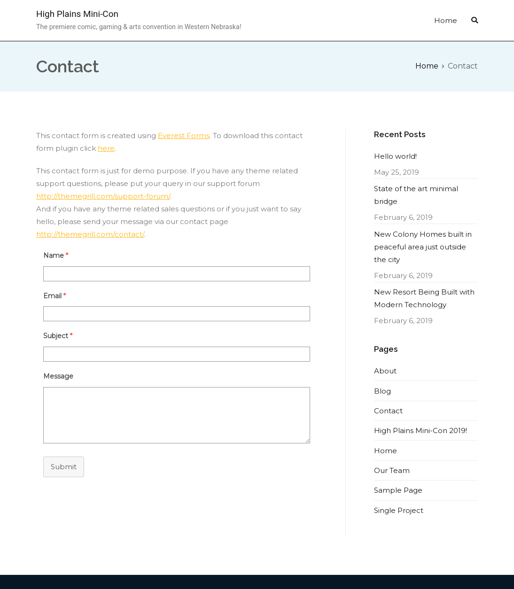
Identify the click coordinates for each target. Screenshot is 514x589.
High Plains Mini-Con (77, 13)
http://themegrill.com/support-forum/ (103, 196)
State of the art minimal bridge (416, 195)
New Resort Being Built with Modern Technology (424, 298)
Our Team (392, 470)
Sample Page (398, 490)
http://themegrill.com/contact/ (90, 234)
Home (445, 20)
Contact (388, 410)
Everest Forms (184, 135)
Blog (382, 391)
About (385, 370)
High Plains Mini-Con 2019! (420, 430)
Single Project (398, 510)
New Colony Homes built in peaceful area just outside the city (423, 247)
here (106, 148)
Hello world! (395, 156)
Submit (64, 466)
